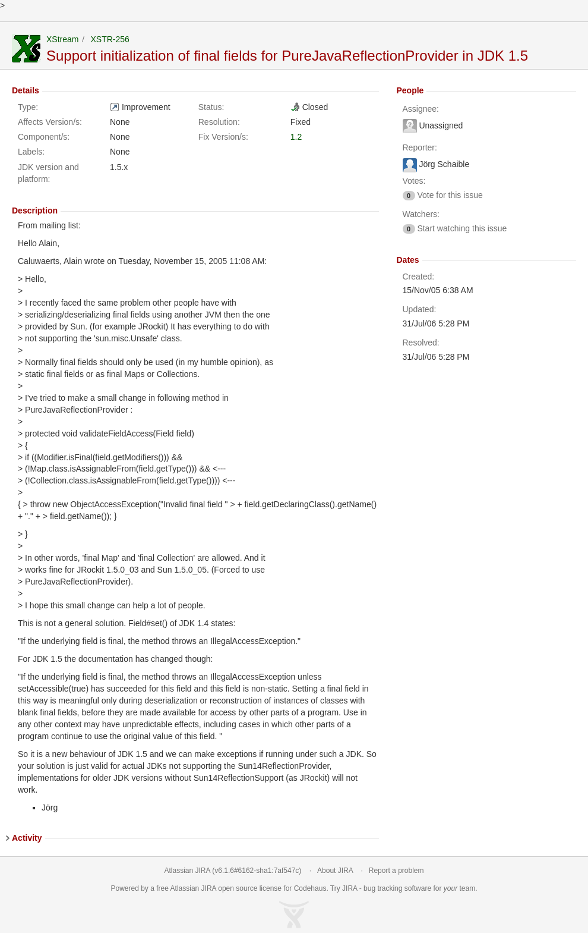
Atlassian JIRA (187, 870)
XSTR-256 (109, 39)
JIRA (208, 888)
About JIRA (335, 870)
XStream (62, 39)
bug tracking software (397, 888)
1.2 (296, 137)
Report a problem (396, 870)
